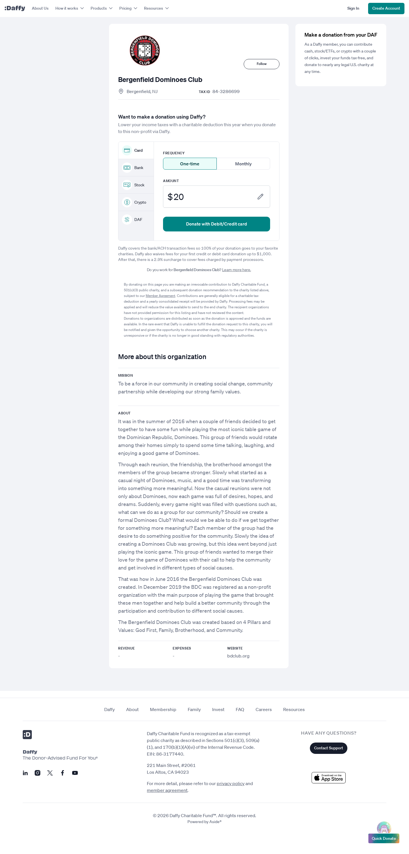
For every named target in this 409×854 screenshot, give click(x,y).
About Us (40, 8)
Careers (264, 709)
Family (194, 709)
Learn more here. (236, 269)
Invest (218, 709)
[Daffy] (15, 8)
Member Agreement (160, 295)
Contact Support (328, 747)
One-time (189, 163)
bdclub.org (238, 656)
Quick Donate (384, 837)
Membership (163, 709)
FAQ (240, 709)
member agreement (167, 790)
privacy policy (231, 783)
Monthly (243, 163)
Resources (294, 709)
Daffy (109, 709)
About (132, 709)
